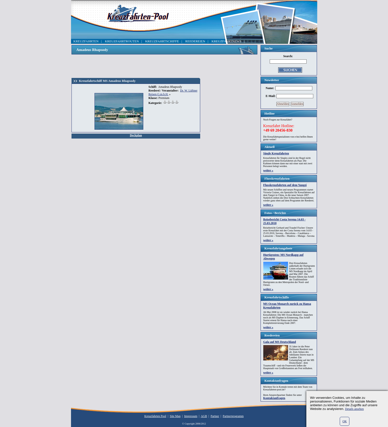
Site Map (175, 416)
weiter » (268, 170)
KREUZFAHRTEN (86, 41)
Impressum (190, 416)
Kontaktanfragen (274, 398)
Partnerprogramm (233, 416)
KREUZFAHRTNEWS (227, 41)
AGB (204, 416)
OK (344, 421)
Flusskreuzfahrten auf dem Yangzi (285, 185)
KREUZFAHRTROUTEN (122, 41)
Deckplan (136, 135)
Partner (215, 416)
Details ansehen (354, 409)
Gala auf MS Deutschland (279, 342)
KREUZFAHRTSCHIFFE (162, 41)
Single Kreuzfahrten (276, 153)
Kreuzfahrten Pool (155, 416)
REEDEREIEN (195, 41)
